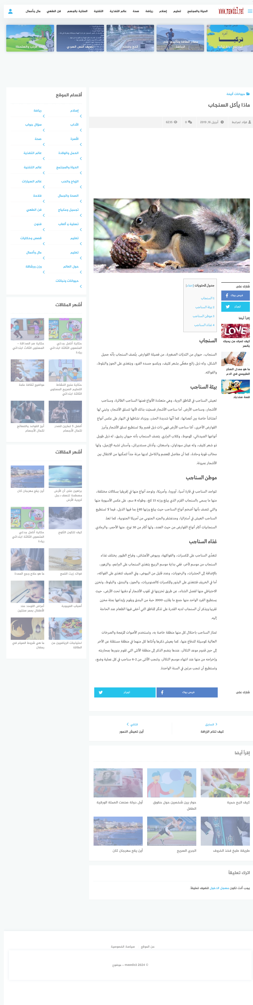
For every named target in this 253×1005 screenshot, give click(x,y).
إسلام (159, 11)
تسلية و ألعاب (64, 224)
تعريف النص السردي (76, 46)
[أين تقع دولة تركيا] (227, 38)
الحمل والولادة (65, 153)
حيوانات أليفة (234, 94)
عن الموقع (144, 946)
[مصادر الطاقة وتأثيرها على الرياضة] (176, 38)
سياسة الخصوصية (119, 946)
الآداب (71, 125)
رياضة (145, 11)
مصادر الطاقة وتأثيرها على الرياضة (176, 44)
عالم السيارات (28, 181)
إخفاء (186, 286)
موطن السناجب (200, 316)
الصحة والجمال (64, 196)
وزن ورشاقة (30, 267)
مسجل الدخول (215, 888)
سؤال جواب (29, 125)
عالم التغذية (114, 11)
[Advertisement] (126, 66)
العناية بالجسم (73, 11)
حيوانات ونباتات (63, 281)
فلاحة (33, 196)
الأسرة (71, 139)
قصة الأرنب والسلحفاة (26, 46)
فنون (34, 224)
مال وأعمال (29, 11)
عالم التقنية (29, 167)
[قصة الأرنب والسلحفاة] (26, 38)
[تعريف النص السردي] (76, 38)
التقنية (95, 11)
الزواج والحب (66, 181)
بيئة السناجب (201, 307)
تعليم (173, 11)
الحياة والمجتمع (194, 11)
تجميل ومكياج (64, 210)
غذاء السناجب (200, 325)
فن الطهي (50, 11)
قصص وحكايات (27, 238)
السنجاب (204, 298)
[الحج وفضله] (126, 38)
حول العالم (67, 267)
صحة (132, 11)
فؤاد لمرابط (237, 122)
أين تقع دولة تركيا (227, 46)
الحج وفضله (126, 46)
